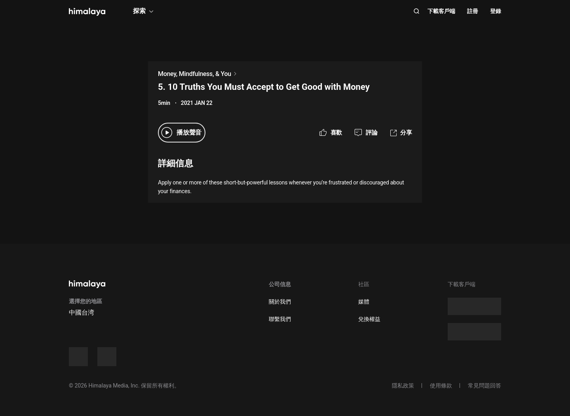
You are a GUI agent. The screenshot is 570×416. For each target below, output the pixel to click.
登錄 (495, 11)
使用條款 (441, 385)
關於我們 (280, 301)
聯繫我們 (280, 319)
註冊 (472, 11)
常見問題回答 (484, 385)
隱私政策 (403, 385)
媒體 (363, 301)
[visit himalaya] (87, 12)
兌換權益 (369, 319)
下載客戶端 (441, 11)
